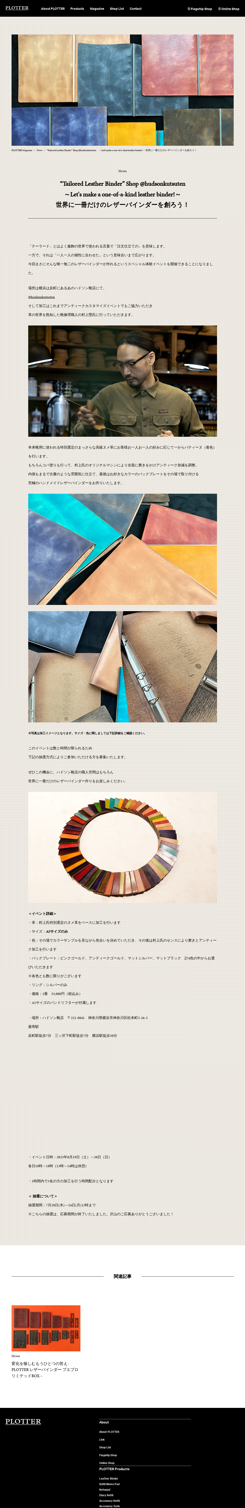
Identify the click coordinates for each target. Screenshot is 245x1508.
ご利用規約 (96, 1494)
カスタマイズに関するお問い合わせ (215, 1468)
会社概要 (55, 1494)
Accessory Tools (108, 1460)
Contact (135, 8)
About (55, 1423)
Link (53, 1440)
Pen (100, 1466)
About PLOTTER (61, 1433)
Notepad (103, 1444)
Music (149, 1455)
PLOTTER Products (112, 1423)
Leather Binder (107, 1433)
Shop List (117, 8)
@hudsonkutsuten (41, 296)
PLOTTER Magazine (160, 1423)
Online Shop (230, 8)
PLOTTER (23, 1422)
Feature (151, 1438)
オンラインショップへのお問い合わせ (216, 1462)
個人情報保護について (75, 1494)
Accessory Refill (108, 1455)
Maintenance (154, 1444)
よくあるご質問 (203, 1433)
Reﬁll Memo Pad (108, 1438)
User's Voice (153, 1460)
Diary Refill (105, 1449)
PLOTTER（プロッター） (17, 8)
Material (151, 1433)
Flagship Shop (201, 8)
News (149, 1449)
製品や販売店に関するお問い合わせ (215, 1438)
